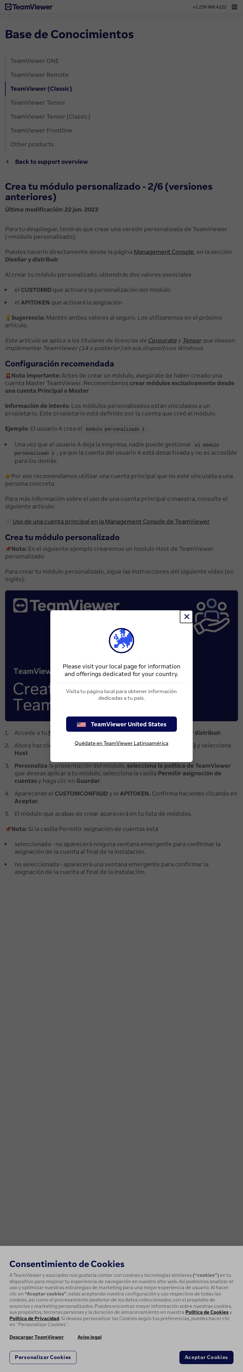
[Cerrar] (186, 616)
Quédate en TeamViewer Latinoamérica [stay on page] (121, 743)
